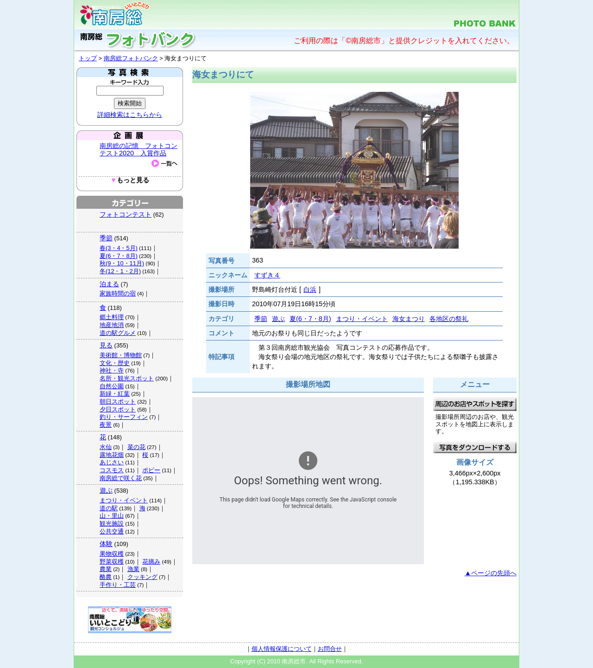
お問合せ (330, 648)
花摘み (151, 561)
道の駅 (109, 508)
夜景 (106, 424)
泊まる (109, 284)
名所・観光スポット (127, 378)
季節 (106, 238)
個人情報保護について (282, 648)
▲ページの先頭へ (491, 573)
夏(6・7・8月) (119, 255)
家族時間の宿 (118, 293)
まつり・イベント (124, 500)
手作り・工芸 (118, 584)
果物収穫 (112, 553)
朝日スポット (118, 401)
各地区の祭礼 (448, 318)
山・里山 (112, 515)
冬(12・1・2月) (120, 271)
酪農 (106, 576)
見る (106, 345)
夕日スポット (118, 409)
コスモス (112, 470)
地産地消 (112, 324)
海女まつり (408, 318)
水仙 (106, 446)
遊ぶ (106, 490)
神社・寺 (112, 370)
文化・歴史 (115, 363)
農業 (106, 568)
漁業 (133, 568)
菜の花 (136, 446)
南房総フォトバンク (131, 58)
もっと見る (129, 180)
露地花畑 (112, 454)
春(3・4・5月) (119, 247)
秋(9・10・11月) (122, 263)
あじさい (112, 462)
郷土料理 (112, 317)
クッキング (142, 576)
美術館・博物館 (121, 355)
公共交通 (112, 531)
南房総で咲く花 (121, 478)
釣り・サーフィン (124, 416)
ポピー (151, 470)
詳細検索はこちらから (129, 114)
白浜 (309, 289)
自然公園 (112, 386)
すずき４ (267, 275)
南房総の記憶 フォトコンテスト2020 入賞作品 (138, 149)
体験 (106, 543)
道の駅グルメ (118, 332)
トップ (88, 58)
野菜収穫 (112, 561)
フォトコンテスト (125, 214)
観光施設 (112, 523)
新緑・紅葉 (115, 393)
